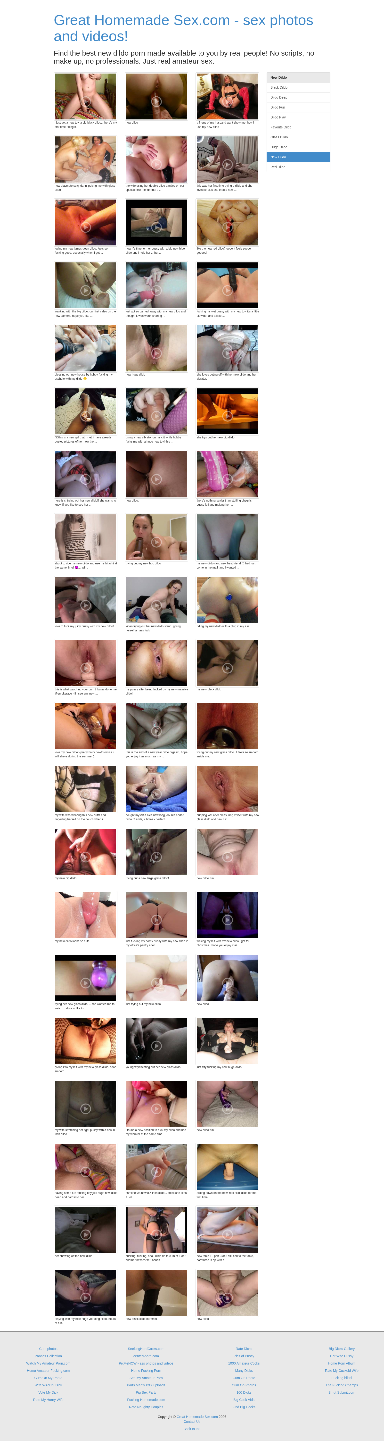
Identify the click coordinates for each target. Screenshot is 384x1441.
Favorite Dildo (280, 127)
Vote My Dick (48, 1392)
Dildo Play (278, 117)
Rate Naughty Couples (146, 1407)
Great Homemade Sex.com (197, 1417)
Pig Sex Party (146, 1392)
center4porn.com (146, 1356)
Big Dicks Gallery (342, 1349)
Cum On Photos (244, 1385)
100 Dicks (244, 1392)
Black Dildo (278, 87)
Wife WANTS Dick (48, 1385)
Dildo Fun (277, 107)
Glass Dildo (279, 137)
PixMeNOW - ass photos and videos (146, 1363)
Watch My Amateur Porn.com (48, 1363)
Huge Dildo (278, 147)
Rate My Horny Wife (48, 1400)
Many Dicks (244, 1371)
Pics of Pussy (244, 1356)
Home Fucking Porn (146, 1371)
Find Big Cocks (244, 1407)
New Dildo (278, 157)
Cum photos (48, 1349)
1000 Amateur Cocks (244, 1363)
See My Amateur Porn (146, 1378)
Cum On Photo (244, 1378)
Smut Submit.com (341, 1392)
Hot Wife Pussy (341, 1356)
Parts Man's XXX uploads (146, 1385)
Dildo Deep (278, 97)
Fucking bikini (341, 1378)
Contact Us (192, 1422)
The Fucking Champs (342, 1385)
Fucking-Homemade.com (146, 1400)
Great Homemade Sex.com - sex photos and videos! (183, 28)
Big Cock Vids (243, 1400)
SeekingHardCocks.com (146, 1349)
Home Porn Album (342, 1363)
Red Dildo (277, 167)
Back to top (191, 1429)
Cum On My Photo (48, 1378)
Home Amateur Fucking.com (48, 1371)
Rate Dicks (244, 1349)
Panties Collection (48, 1356)
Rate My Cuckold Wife (342, 1371)
